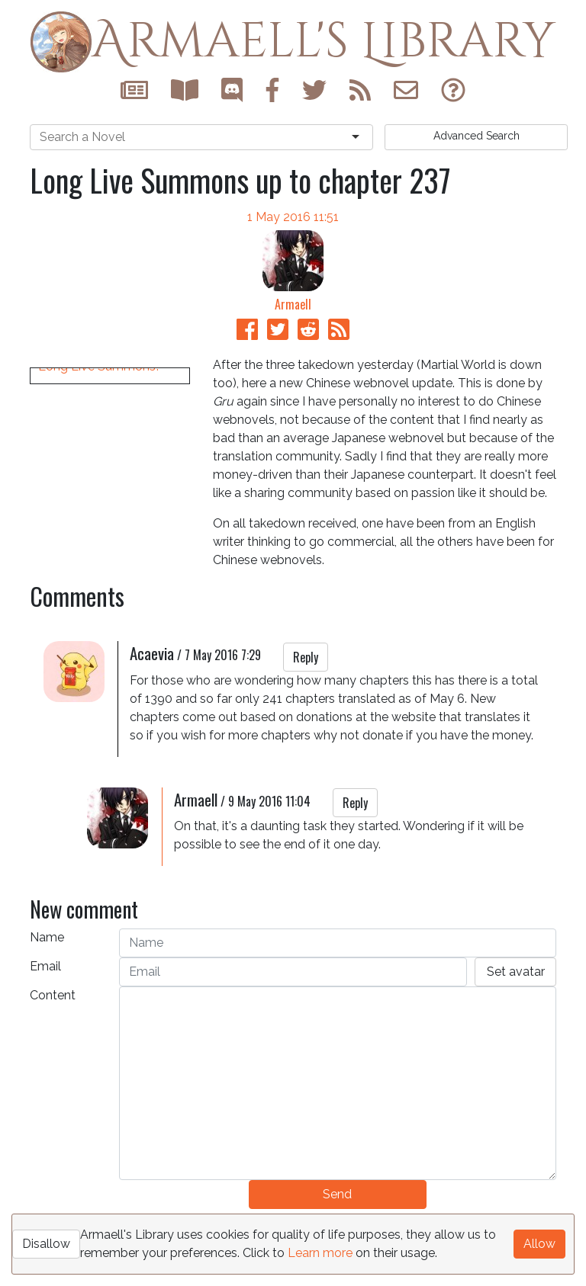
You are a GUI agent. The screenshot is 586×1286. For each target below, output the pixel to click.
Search (476, 136)
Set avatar (516, 994)
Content (53, 1018)
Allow (539, 1243)
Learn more (320, 1253)
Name (47, 960)
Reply (305, 680)
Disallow (46, 1243)
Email (45, 989)
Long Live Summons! (98, 575)
